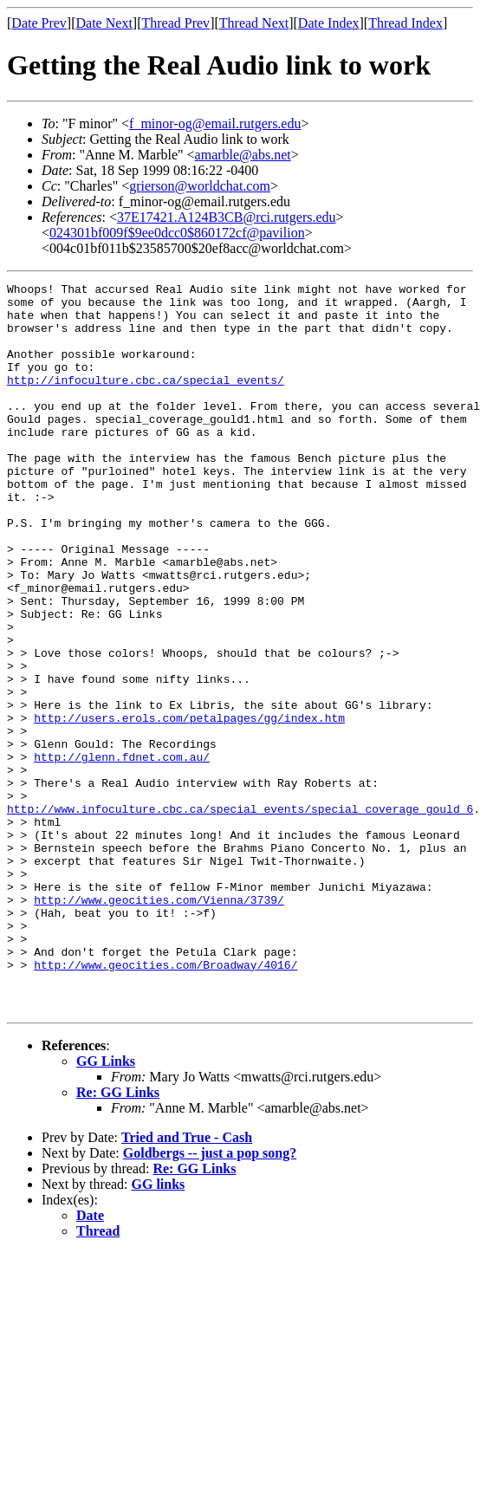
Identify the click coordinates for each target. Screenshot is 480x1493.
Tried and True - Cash (186, 1283)
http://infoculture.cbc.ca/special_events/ (145, 400)
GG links (158, 1329)
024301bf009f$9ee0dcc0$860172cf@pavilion (177, 232)
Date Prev (39, 23)
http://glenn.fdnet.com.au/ (122, 852)
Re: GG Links (117, 1237)
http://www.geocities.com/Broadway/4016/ (165, 1102)
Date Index (329, 23)
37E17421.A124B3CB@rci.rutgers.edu (226, 217)
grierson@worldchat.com (199, 186)
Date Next (104, 23)
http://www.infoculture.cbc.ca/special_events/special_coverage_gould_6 (240, 915)
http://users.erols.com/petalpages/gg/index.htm (189, 806)
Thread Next (254, 23)
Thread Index (405, 23)
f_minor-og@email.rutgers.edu (215, 123)
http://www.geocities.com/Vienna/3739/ (159, 1024)
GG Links (105, 1206)
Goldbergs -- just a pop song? (209, 1298)
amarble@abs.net (243, 154)
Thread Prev (175, 23)
